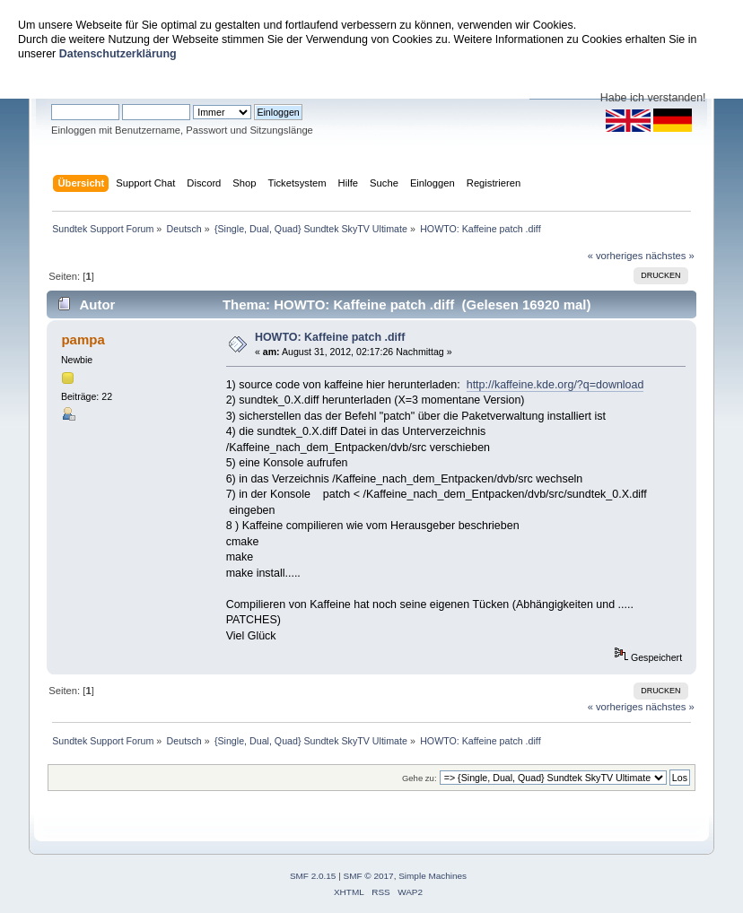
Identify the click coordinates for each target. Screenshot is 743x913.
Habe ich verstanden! (653, 97)
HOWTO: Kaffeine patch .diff (330, 337)
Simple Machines (432, 876)
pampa (82, 339)
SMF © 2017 (369, 876)
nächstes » (670, 255)
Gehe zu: (419, 778)
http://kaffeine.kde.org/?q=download (555, 384)
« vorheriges (615, 255)
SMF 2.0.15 (313, 876)
